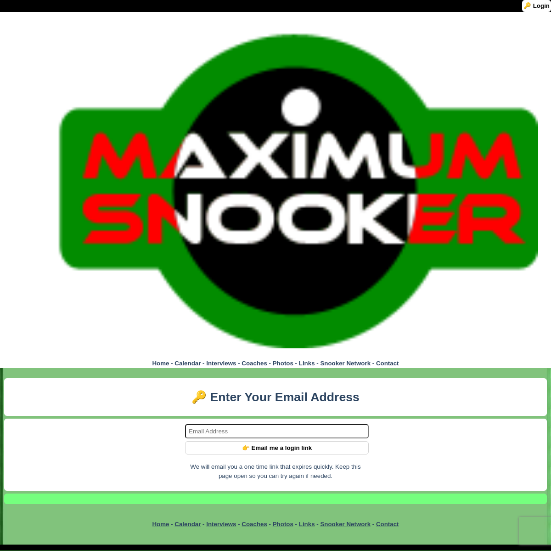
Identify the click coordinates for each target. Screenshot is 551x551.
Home (160, 363)
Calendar (187, 363)
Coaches (254, 363)
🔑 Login (536, 5)
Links (307, 363)
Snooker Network (345, 363)
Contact (387, 363)
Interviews (221, 363)
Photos (283, 363)
